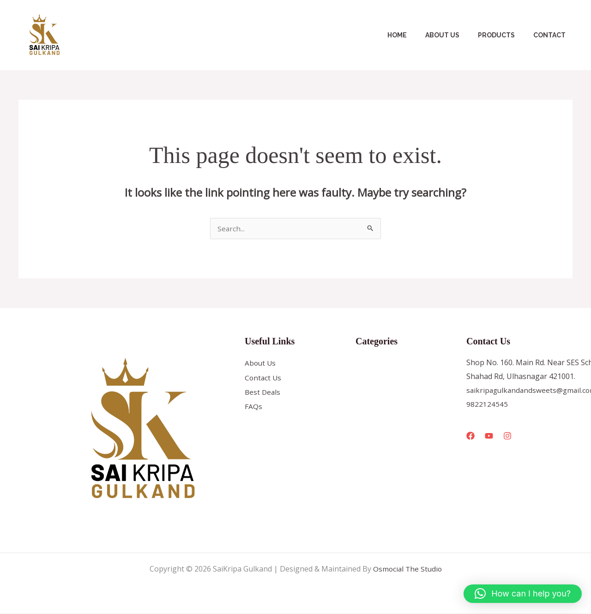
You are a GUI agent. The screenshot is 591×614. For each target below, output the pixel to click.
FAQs (253, 408)
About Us (456, 35)
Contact (552, 35)
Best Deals (263, 394)
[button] (523, 593)
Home (416, 35)
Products (504, 35)
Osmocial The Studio (407, 570)
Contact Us (264, 379)
